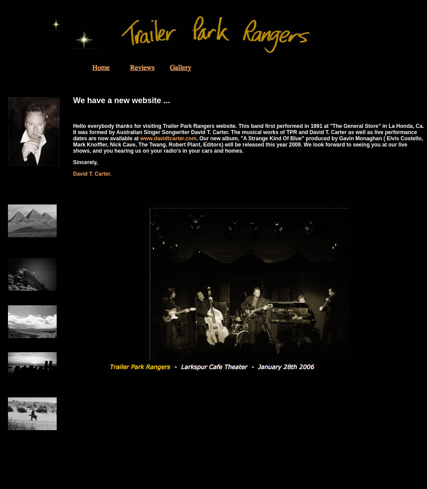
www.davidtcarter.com (168, 138)
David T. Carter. (92, 174)
